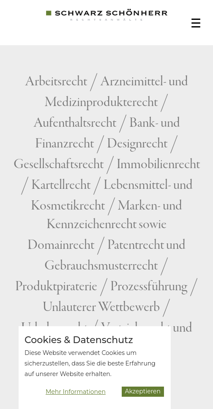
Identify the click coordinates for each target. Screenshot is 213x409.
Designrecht (137, 144)
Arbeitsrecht (56, 82)
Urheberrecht (54, 328)
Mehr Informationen (76, 394)
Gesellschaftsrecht (59, 164)
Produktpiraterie (56, 287)
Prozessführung (148, 287)
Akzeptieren (143, 394)
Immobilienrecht (158, 164)
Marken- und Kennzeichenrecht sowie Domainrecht (104, 225)
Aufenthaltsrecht (74, 123)
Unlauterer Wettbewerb (101, 307)
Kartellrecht (60, 185)
